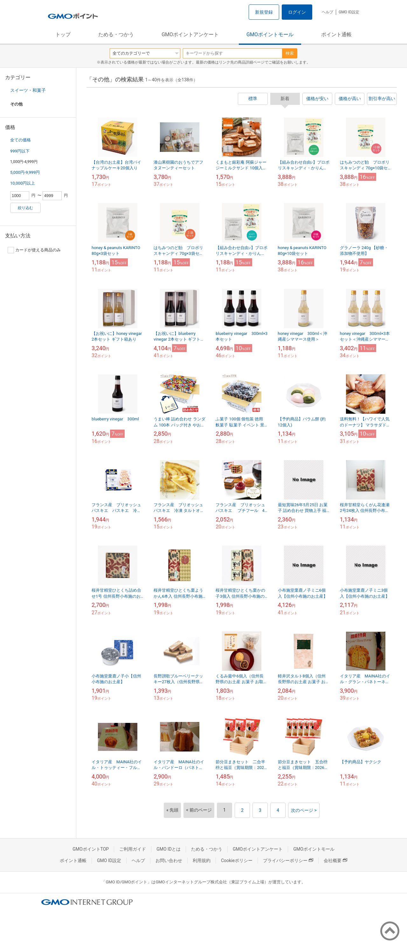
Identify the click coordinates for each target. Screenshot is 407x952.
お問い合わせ (168, 860)
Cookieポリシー (236, 860)
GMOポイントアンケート (190, 34)
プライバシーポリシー (288, 860)
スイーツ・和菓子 (28, 90)
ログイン (297, 12)
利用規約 (201, 860)
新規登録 (264, 12)
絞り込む (25, 208)
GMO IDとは (168, 849)
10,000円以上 (22, 183)
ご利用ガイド (132, 849)
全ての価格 (20, 140)
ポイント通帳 (336, 34)
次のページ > (304, 810)
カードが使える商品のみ (34, 250)
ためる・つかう (116, 34)
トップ (63, 34)
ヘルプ (327, 12)
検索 (290, 53)
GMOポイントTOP (90, 849)
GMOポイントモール (269, 34)
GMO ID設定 (349, 12)
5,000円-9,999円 (25, 172)
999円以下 (20, 151)
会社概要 (335, 860)
